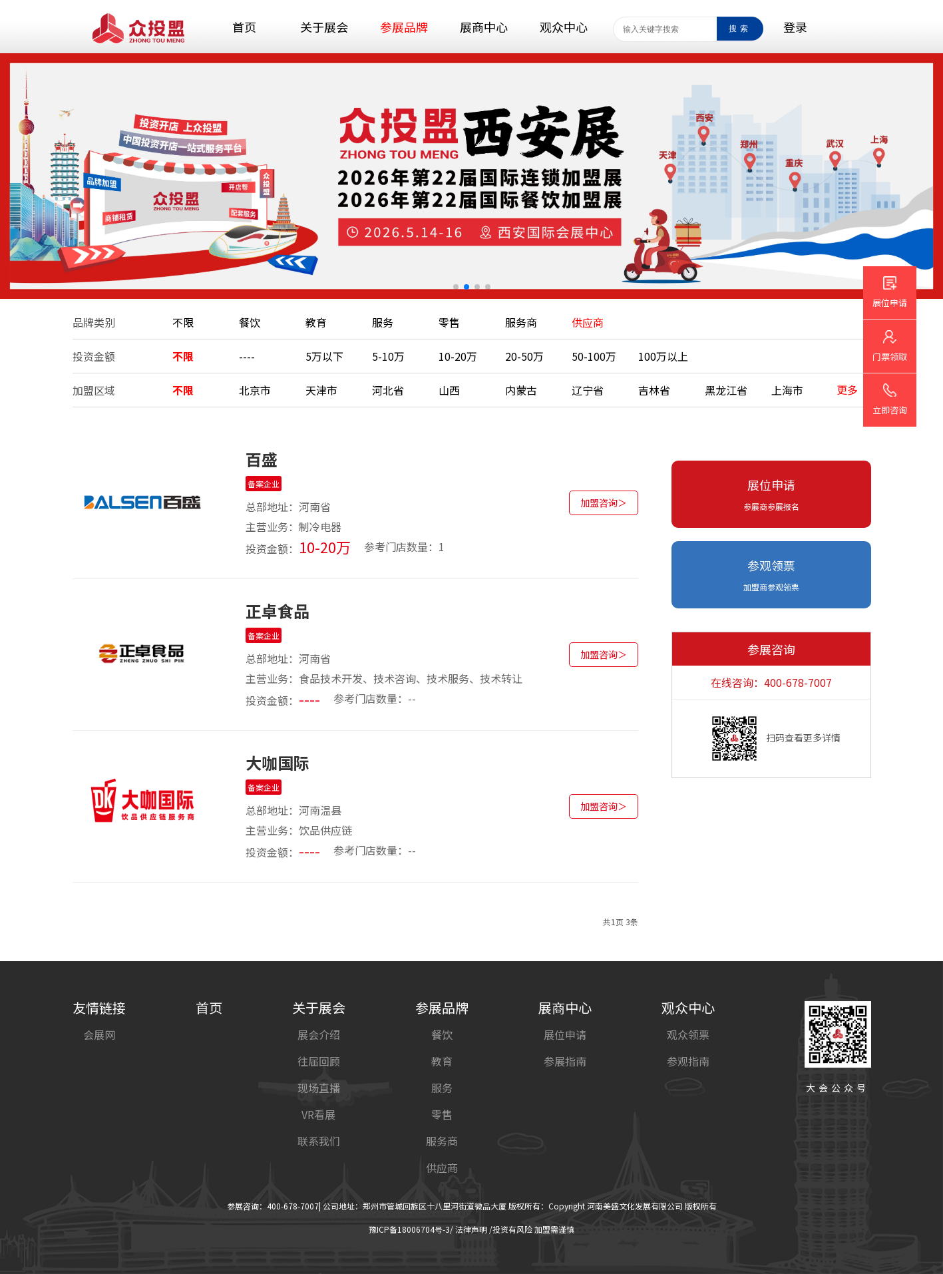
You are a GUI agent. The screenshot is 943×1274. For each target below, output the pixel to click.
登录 (795, 26)
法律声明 (471, 1229)
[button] (456, 287)
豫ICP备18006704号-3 (409, 1229)
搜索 (740, 28)
